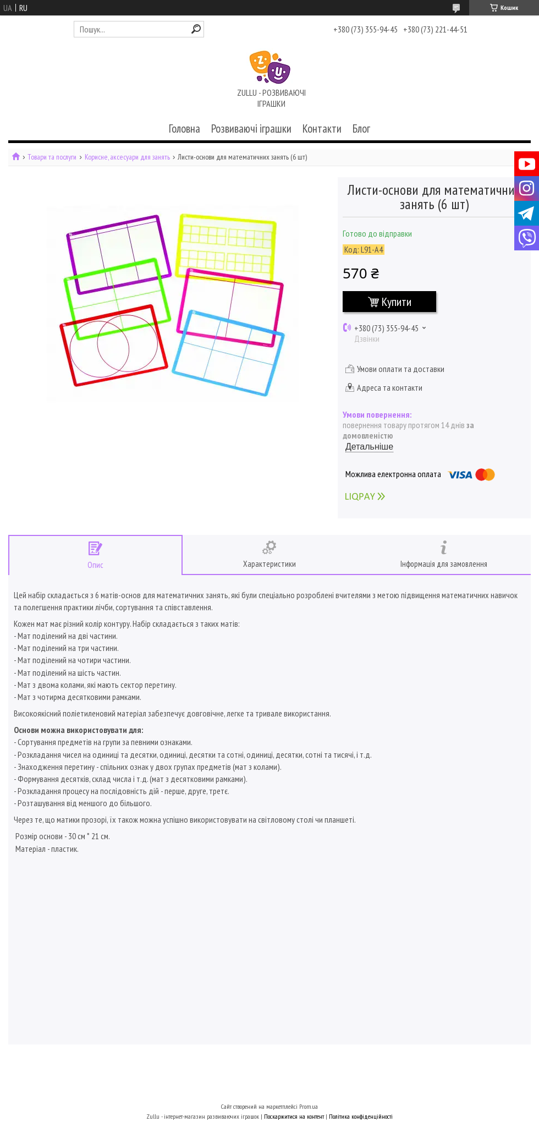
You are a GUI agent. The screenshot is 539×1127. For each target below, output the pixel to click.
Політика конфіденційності (361, 1116)
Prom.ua (308, 1106)
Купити (396, 301)
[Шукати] (196, 29)
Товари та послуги (52, 157)
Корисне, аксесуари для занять (127, 157)
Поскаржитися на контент (294, 1116)
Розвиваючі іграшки (251, 128)
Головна (184, 128)
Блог (361, 128)
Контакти (322, 128)
